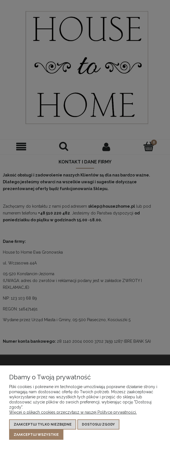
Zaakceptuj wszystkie (36, 435)
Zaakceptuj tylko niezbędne (43, 424)
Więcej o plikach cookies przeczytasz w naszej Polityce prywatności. (73, 412)
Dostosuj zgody (98, 424)
